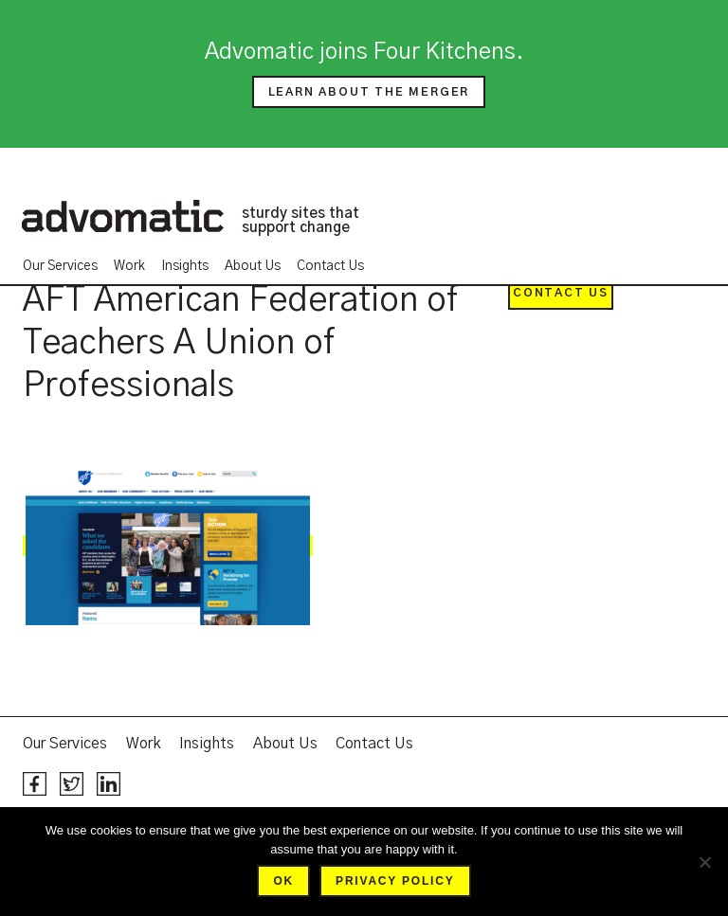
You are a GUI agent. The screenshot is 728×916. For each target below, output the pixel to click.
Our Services (60, 266)
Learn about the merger (369, 92)
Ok (283, 881)
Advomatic (122, 216)
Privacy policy (395, 881)
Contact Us (330, 266)
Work (129, 266)
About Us (253, 266)
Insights (185, 266)
